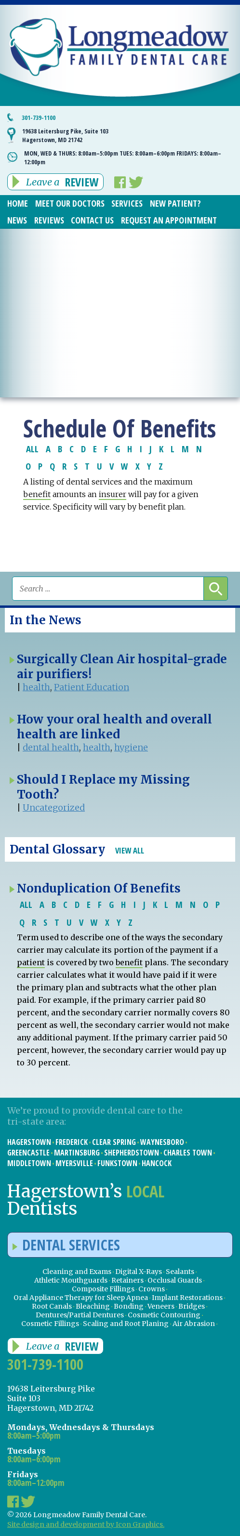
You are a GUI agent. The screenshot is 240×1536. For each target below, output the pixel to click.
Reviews (49, 220)
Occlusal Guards (174, 1280)
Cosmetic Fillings (50, 1323)
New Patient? (175, 203)
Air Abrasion (194, 1323)
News (17, 220)
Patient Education (91, 687)
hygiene (131, 747)
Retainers (127, 1280)
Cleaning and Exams (76, 1271)
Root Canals (52, 1306)
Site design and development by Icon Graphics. (85, 1524)
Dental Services (66, 1245)
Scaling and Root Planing (126, 1323)
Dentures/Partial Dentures (80, 1315)
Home (17, 203)
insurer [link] (112, 494)
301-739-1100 (38, 117)
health (36, 687)
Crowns (151, 1289)
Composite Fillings (103, 1289)
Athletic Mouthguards (70, 1280)
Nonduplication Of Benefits (99, 888)
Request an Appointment (169, 220)
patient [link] (31, 962)
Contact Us (92, 220)
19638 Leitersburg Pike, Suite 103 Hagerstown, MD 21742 (65, 135)
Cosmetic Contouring (164, 1315)
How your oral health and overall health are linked (114, 727)
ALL (32, 449)
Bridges (191, 1306)
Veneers (160, 1306)
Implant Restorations (187, 1297)
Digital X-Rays (138, 1271)
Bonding (129, 1306)
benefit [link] (37, 494)
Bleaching (93, 1306)
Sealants (180, 1271)
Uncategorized (54, 807)
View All (129, 850)
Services (127, 203)
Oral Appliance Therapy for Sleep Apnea (80, 1297)
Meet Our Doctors (70, 203)
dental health (51, 747)
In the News (45, 620)
